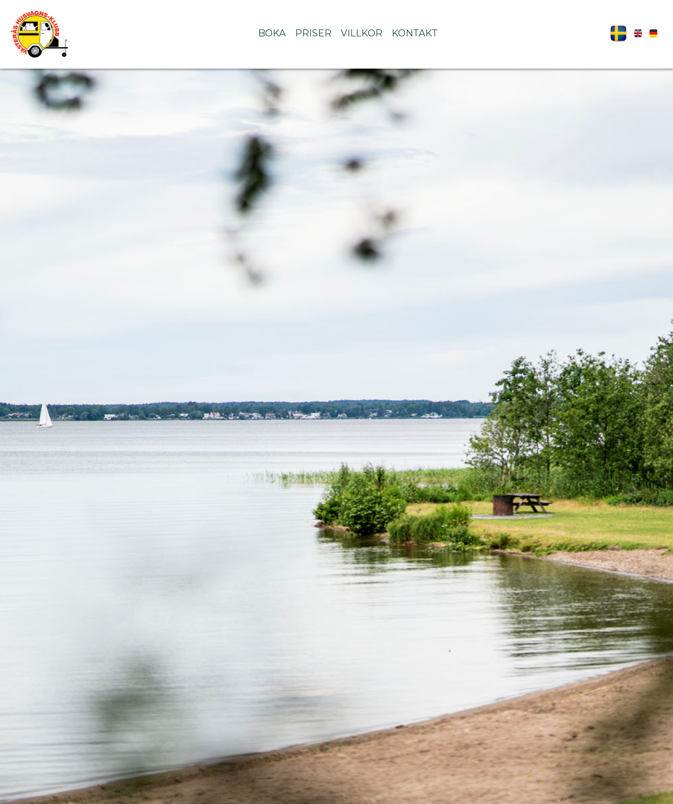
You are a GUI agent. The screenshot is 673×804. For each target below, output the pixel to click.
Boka (272, 33)
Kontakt (415, 33)
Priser (313, 33)
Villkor (361, 33)
